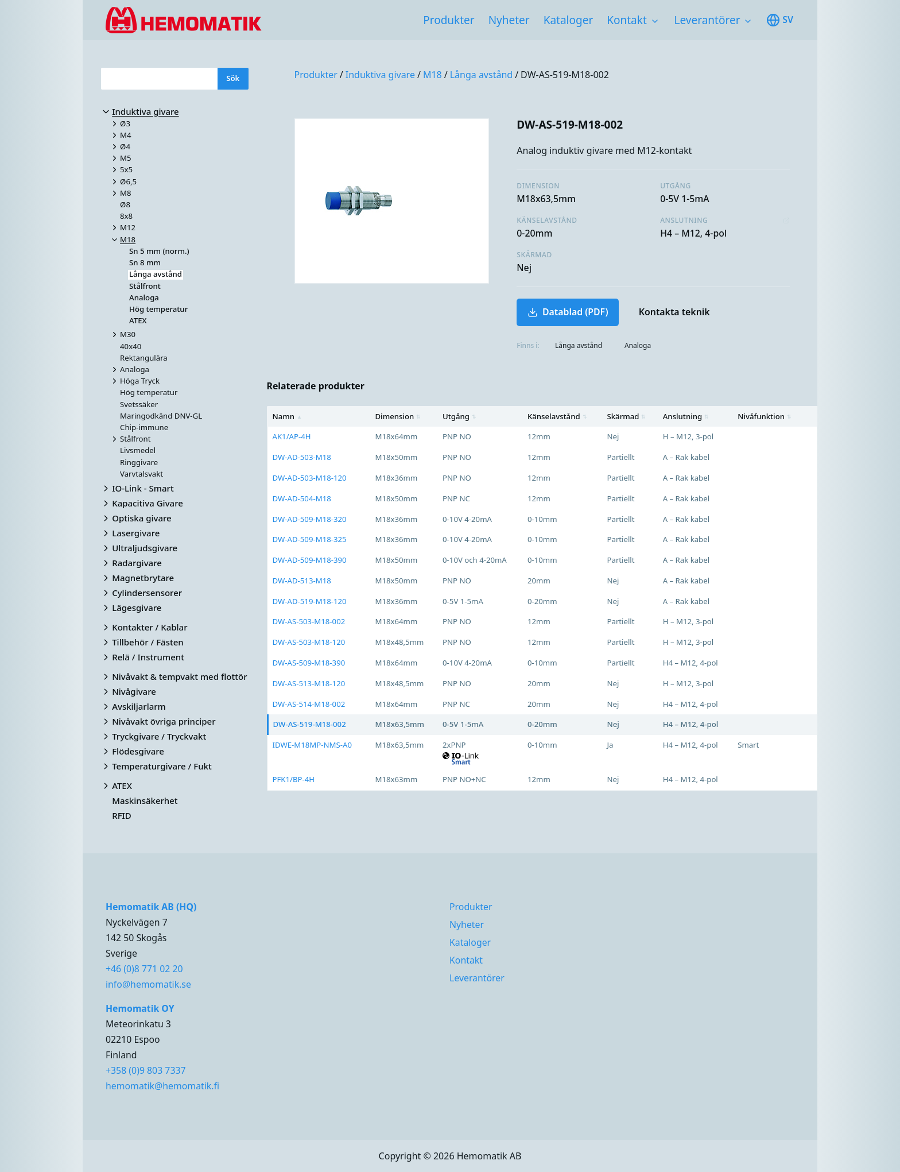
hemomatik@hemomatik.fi (162, 1086)
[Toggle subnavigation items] (655, 21)
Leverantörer (707, 20)
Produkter (448, 20)
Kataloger (568, 20)
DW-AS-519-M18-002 (565, 74)
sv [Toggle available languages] (779, 20)
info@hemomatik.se (148, 984)
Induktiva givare (380, 74)
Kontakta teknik (674, 311)
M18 (432, 74)
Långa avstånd (481, 74)
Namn (287, 416)
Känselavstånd (557, 416)
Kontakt (627, 20)
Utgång (459, 416)
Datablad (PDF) (567, 311)
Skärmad (626, 416)
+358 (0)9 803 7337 (146, 1070)
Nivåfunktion (765, 416)
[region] (542, 598)
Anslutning (686, 416)
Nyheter (509, 20)
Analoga (637, 345)
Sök (232, 78)
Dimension (398, 416)
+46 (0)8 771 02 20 (144, 968)
